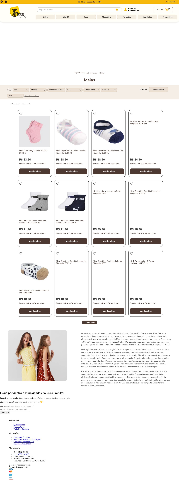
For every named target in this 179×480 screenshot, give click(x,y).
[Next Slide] (99, 1)
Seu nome (4, 357)
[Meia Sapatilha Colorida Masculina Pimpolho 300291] (109, 94)
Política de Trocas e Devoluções (27, 390)
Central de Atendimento (24, 392)
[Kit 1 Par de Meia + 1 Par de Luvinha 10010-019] (145, 234)
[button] (21, 41)
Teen (86, 17)
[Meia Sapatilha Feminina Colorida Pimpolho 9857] (109, 234)
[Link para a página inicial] (79, 24)
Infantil (66, 17)
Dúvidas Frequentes (22, 395)
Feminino (127, 17)
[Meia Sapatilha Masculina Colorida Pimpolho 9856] (35, 234)
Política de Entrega (22, 388)
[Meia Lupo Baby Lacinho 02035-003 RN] (35, 94)
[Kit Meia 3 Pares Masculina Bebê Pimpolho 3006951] (145, 94)
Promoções (167, 17)
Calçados (94, 24)
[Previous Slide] (79, 1)
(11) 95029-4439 (21, 405)
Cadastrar (5, 363)
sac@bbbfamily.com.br (23, 407)
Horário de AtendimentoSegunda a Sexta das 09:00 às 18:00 (29, 410)
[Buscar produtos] (117, 10)
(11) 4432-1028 (21, 403)
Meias (102, 24)
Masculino (106, 17)
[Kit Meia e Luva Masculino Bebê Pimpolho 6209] (109, 164)
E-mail (3, 360)
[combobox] (79, 9)
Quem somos (19, 375)
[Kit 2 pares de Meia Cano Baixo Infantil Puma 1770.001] (35, 164)
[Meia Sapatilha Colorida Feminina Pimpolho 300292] (72, 94)
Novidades (147, 17)
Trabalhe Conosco (21, 380)
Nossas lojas (19, 378)
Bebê (45, 17)
